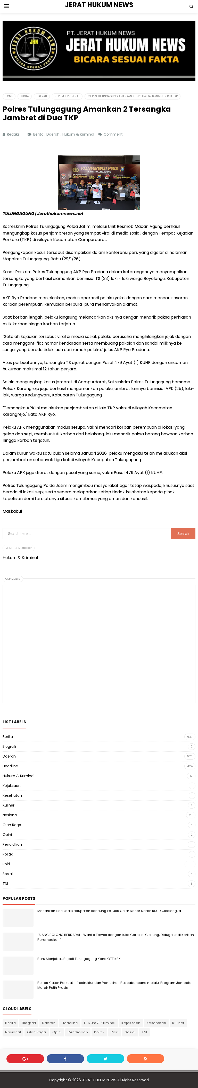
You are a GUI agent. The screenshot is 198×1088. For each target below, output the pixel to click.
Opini (7, 834)
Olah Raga (12, 824)
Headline (10, 766)
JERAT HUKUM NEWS (99, 1080)
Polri (6, 864)
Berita (39, 134)
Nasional (10, 815)
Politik (8, 854)
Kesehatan (12, 795)
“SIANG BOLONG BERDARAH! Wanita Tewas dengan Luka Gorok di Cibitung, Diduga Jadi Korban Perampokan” (115, 937)
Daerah (53, 134)
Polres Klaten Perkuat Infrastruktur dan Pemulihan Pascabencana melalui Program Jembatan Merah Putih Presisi (115, 985)
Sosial (8, 873)
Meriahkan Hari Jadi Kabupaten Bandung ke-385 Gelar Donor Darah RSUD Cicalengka (109, 910)
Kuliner (8, 805)
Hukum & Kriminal (78, 134)
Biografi (9, 746)
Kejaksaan (12, 785)
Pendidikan (12, 844)
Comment (114, 134)
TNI (5, 883)
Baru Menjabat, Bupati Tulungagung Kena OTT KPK (79, 958)
